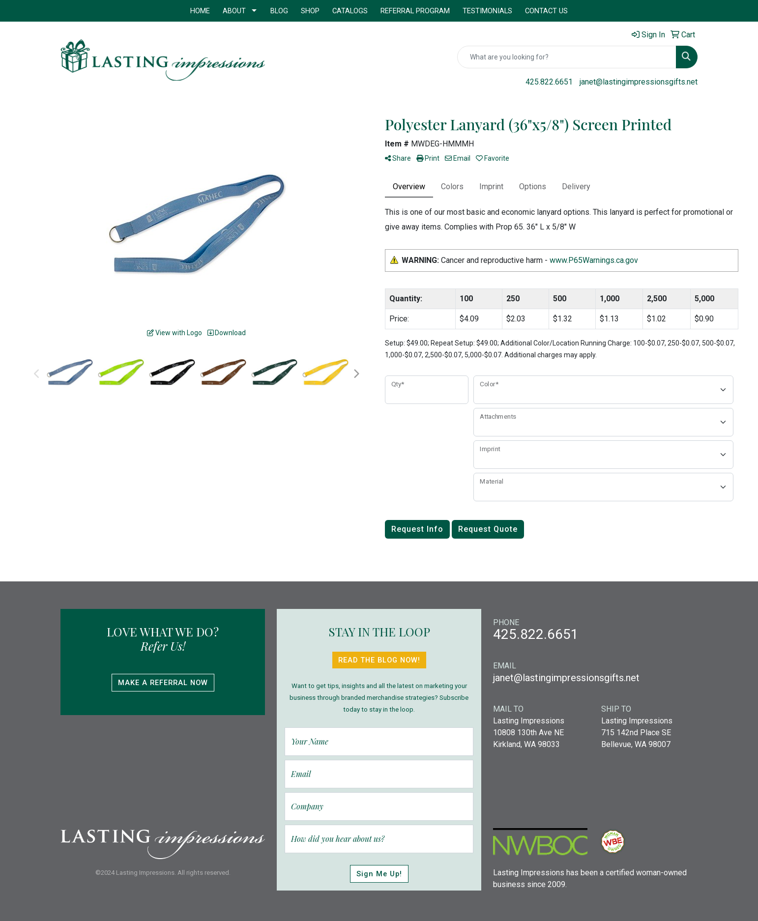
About (234, 10)
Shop (310, 10)
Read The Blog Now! (379, 660)
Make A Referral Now (163, 682)
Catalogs (350, 10)
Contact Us (546, 10)
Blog (279, 10)
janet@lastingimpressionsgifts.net (639, 81)
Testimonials (487, 10)
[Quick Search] (566, 57)
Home (200, 10)
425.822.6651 (549, 81)
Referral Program (415, 10)
